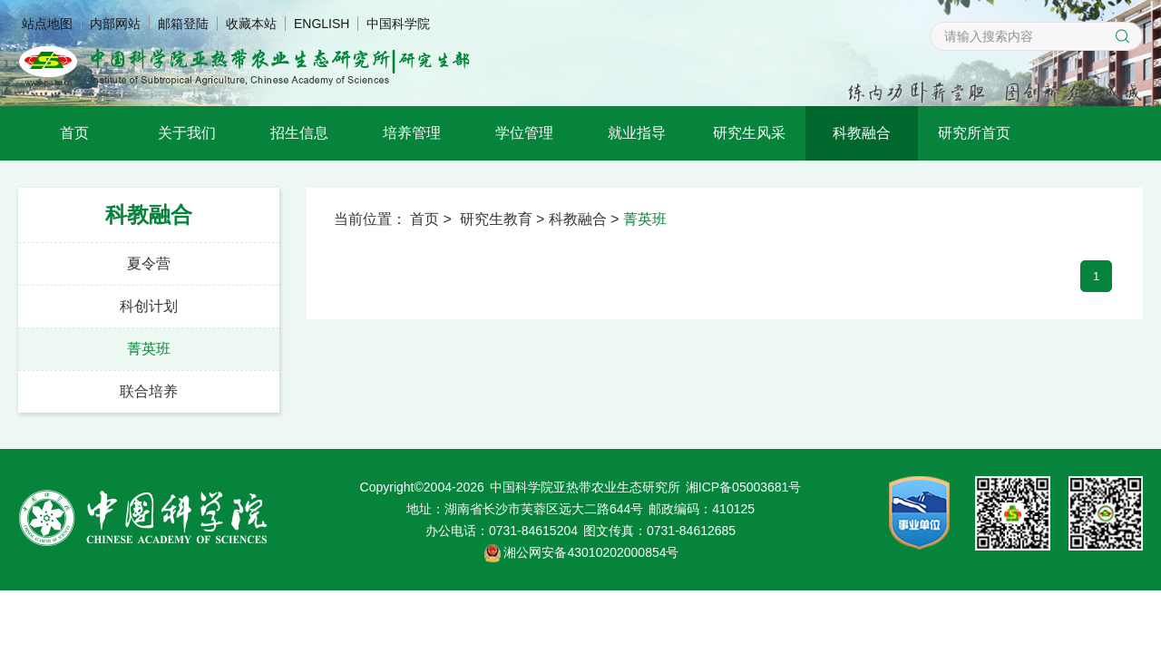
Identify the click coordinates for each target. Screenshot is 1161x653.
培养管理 (412, 133)
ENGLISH (321, 23)
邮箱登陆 (183, 23)
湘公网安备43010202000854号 (590, 552)
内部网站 (115, 23)
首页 (74, 133)
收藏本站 (251, 23)
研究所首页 (974, 133)
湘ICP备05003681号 (744, 487)
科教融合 (862, 133)
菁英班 (149, 348)
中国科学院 (398, 23)
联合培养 (149, 391)
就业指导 (637, 133)
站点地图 (47, 23)
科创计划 (149, 306)
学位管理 (524, 133)
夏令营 (149, 263)
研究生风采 (749, 133)
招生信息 (299, 133)
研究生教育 (496, 219)
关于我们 (187, 133)
